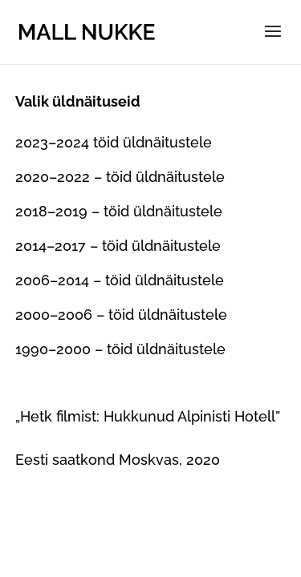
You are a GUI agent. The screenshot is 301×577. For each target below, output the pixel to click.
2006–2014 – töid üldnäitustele (119, 280)
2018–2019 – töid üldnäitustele (118, 211)
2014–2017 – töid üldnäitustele (118, 245)
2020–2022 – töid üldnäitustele (120, 176)
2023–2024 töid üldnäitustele (113, 142)
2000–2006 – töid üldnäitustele (121, 314)
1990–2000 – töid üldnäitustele (120, 349)
